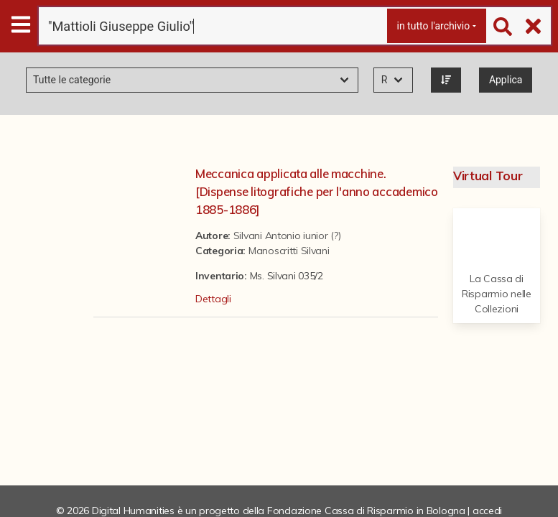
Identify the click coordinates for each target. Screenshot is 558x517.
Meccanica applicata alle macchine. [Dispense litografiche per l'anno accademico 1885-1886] (316, 191)
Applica (506, 79)
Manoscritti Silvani (289, 250)
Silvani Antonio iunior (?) (287, 235)
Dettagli (213, 298)
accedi (487, 510)
